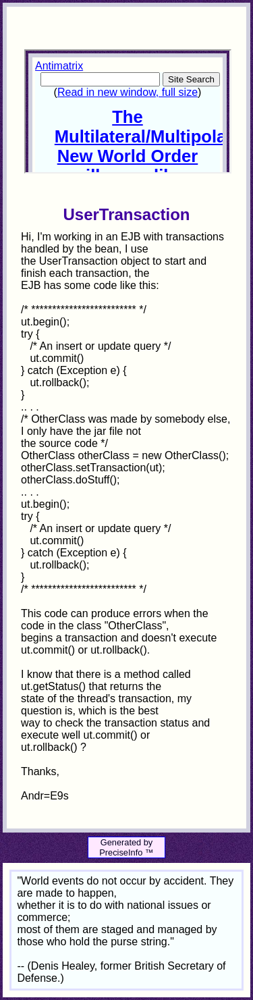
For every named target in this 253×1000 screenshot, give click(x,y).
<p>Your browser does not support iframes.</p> (127, 111)
